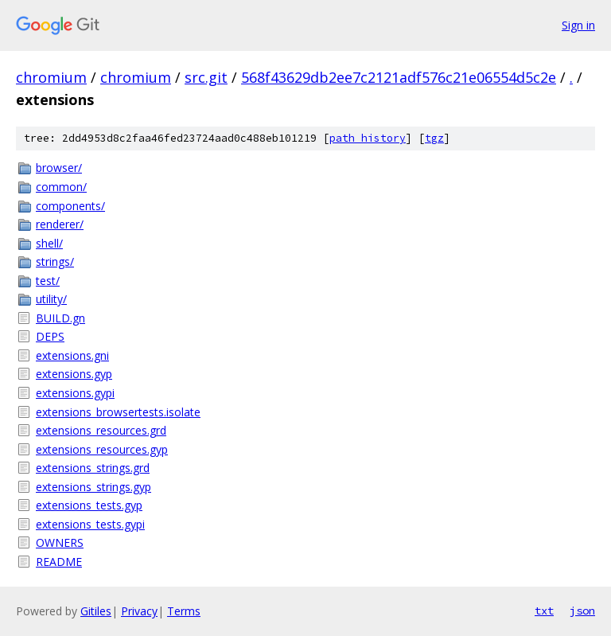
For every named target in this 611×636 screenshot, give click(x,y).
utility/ (51, 298)
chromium (51, 77)
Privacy (139, 610)
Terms (183, 610)
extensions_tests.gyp (89, 505)
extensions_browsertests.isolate (118, 411)
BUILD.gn (60, 318)
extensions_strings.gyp (93, 486)
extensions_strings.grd (93, 467)
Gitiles (95, 610)
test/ (48, 280)
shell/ (49, 243)
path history (367, 138)
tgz (434, 138)
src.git (206, 77)
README (59, 561)
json (582, 610)
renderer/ (60, 224)
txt (544, 610)
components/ (70, 205)
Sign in (578, 25)
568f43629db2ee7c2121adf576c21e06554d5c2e (398, 77)
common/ (61, 186)
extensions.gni (72, 355)
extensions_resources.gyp (102, 449)
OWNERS (60, 542)
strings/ (55, 261)
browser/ (59, 167)
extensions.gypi (75, 392)
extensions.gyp (74, 373)
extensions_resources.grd (101, 430)
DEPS (50, 336)
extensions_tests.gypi (90, 524)
